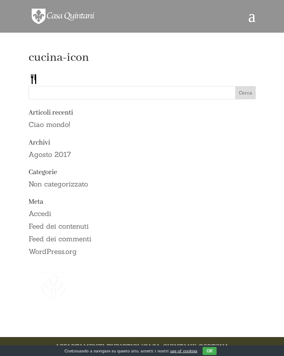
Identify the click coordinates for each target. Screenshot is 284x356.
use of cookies (183, 350)
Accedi (40, 213)
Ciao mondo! (49, 124)
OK (210, 350)
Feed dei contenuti (59, 226)
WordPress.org (53, 251)
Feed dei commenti (60, 238)
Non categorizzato (58, 183)
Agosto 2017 (50, 154)
